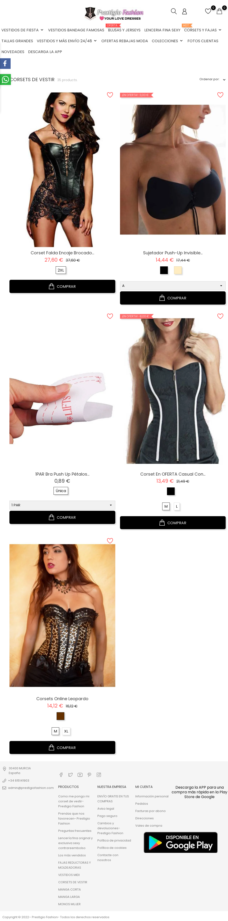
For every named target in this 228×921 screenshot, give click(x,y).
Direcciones (144, 818)
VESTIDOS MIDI (69, 875)
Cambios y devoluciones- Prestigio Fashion (110, 828)
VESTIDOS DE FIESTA (22, 30)
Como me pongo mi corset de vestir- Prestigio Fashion (73, 801)
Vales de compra (148, 825)
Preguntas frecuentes (74, 831)
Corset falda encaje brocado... (62, 253)
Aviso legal (105, 808)
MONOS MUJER (69, 904)
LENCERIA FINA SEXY (162, 30)
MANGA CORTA (69, 889)
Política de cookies (112, 848)
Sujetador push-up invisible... (173, 253)
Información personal (152, 796)
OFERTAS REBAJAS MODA (124, 41)
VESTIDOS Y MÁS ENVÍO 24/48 (67, 41)
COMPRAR (62, 286)
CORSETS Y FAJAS (203, 28)
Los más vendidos (72, 855)
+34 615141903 (18, 780)
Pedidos (141, 803)
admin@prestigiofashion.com (31, 788)
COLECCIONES (168, 41)
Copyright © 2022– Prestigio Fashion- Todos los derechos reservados (55, 917)
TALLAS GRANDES (17, 41)
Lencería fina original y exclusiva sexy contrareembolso (75, 843)
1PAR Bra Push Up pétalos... (62, 474)
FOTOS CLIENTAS (202, 41)
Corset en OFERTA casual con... (172, 474)
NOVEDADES (12, 51)
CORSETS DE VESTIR (72, 882)
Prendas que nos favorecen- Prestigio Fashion (74, 818)
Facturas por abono (150, 811)
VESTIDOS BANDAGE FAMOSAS (76, 30)
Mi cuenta (144, 786)
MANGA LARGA (69, 897)
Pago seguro (107, 816)
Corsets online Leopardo (62, 699)
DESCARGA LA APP (45, 51)
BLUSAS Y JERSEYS (124, 28)
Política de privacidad (114, 840)
